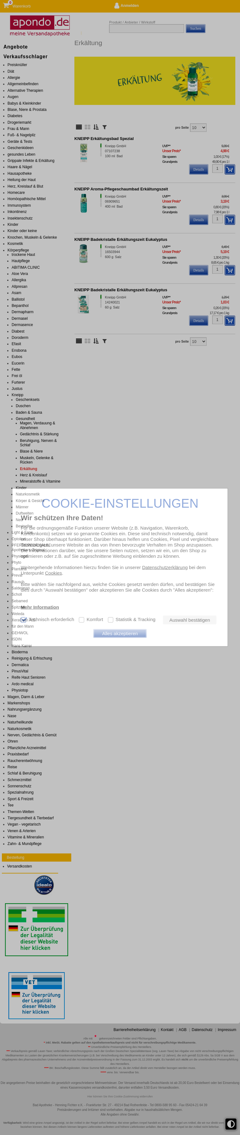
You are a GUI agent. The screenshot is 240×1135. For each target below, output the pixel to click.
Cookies (53, 572)
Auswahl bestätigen (189, 620)
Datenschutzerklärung (165, 567)
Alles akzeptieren (120, 633)
